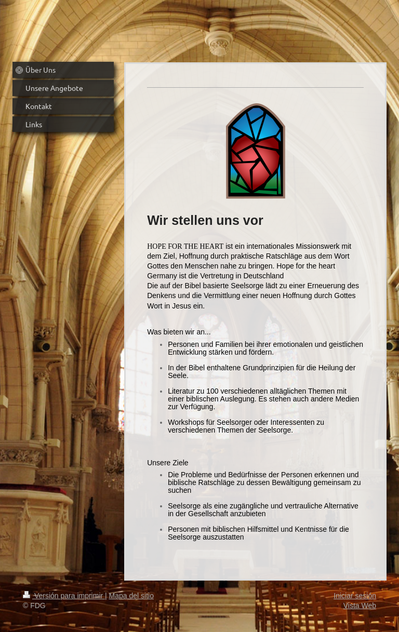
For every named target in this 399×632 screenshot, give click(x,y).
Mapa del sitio (131, 595)
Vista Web (359, 605)
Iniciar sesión (355, 595)
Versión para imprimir (64, 595)
